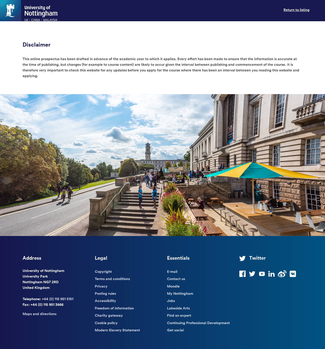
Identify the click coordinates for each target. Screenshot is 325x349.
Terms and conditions (112, 278)
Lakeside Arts (178, 308)
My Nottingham (180, 293)
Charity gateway (109, 315)
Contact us (176, 278)
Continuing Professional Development (198, 322)
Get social (175, 330)
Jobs (171, 300)
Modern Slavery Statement (117, 330)
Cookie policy (106, 322)
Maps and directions (39, 313)
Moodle (173, 286)
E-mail (172, 271)
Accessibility (105, 300)
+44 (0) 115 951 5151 (57, 298)
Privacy (101, 286)
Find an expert (179, 315)
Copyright (103, 271)
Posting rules (105, 293)
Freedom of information (114, 308)
